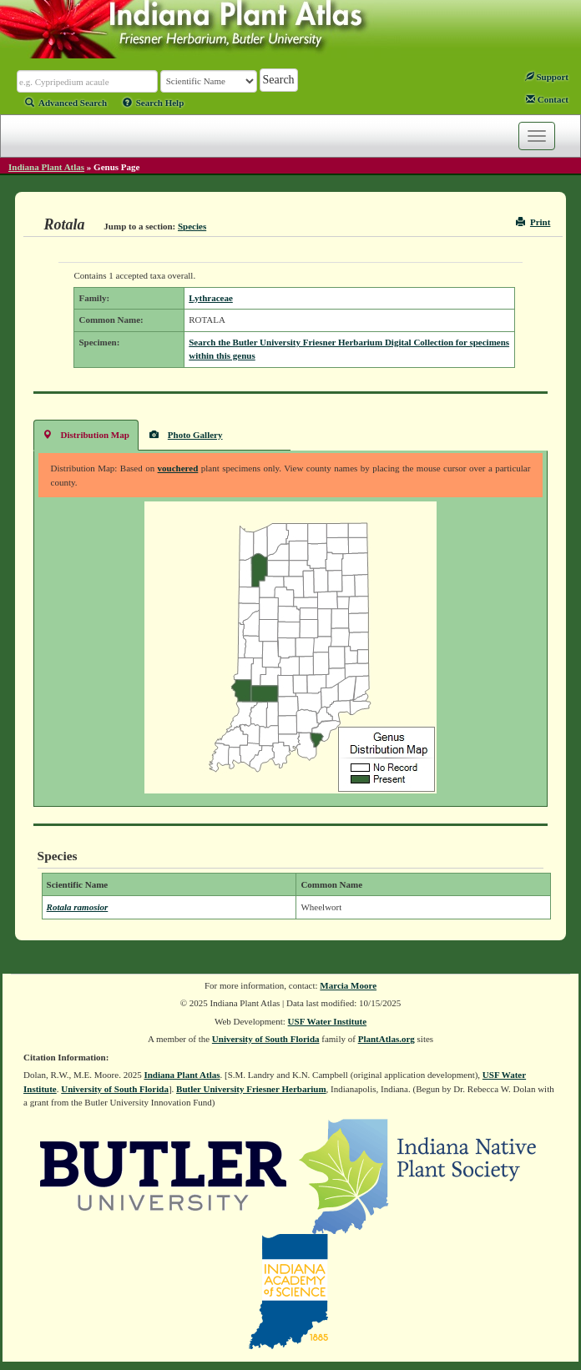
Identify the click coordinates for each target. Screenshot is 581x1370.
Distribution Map (86, 434)
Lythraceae (211, 298)
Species (192, 226)
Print (533, 222)
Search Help (153, 103)
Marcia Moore (348, 985)
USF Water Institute (327, 1021)
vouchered (178, 468)
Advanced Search (66, 103)
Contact (547, 99)
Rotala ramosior (78, 907)
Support (546, 77)
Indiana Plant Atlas (46, 167)
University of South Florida (266, 1039)
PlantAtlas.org (386, 1039)
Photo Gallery (186, 434)
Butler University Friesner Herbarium (251, 1089)
